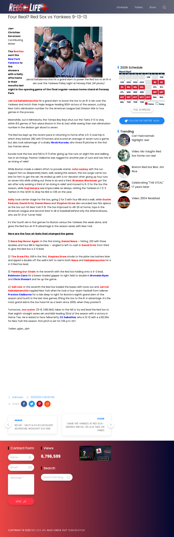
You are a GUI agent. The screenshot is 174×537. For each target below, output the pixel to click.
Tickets (139, 7)
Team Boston (76, 530)
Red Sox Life (38, 530)
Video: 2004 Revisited (146, 198)
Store (153, 7)
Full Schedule (142, 109)
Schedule (122, 7)
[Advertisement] (59, 366)
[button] (24, 404)
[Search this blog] (57, 477)
